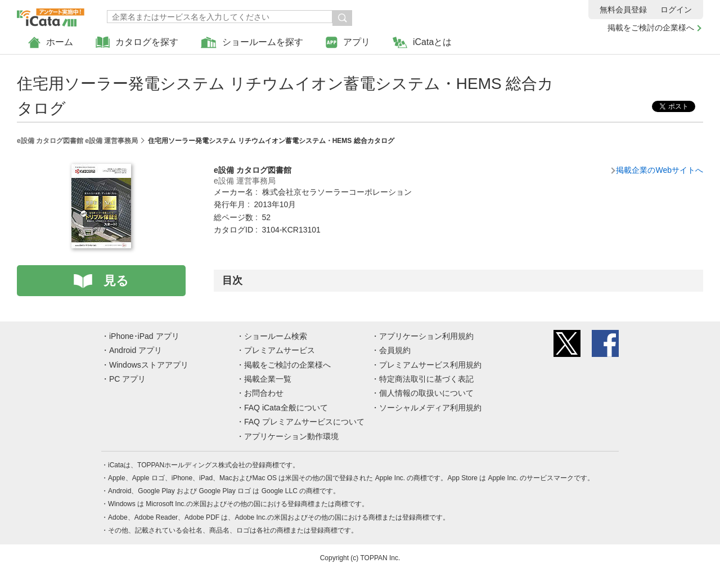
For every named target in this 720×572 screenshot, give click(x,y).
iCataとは (422, 42)
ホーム (50, 42)
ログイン (676, 9)
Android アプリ (135, 350)
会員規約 (395, 350)
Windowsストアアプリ (148, 364)
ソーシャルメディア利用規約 (430, 407)
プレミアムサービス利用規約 (430, 364)
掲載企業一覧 (267, 378)
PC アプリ (127, 378)
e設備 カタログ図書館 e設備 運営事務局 (77, 141)
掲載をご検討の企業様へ (651, 27)
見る (116, 281)
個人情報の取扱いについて (426, 392)
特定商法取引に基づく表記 (426, 378)
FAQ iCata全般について (286, 407)
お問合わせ (264, 392)
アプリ (348, 42)
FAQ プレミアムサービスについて (304, 421)
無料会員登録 (623, 9)
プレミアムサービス (279, 350)
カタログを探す (137, 42)
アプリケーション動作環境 (291, 436)
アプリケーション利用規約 (426, 336)
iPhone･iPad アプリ (144, 336)
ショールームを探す (252, 42)
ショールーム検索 (275, 336)
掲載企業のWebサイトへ (659, 170)
